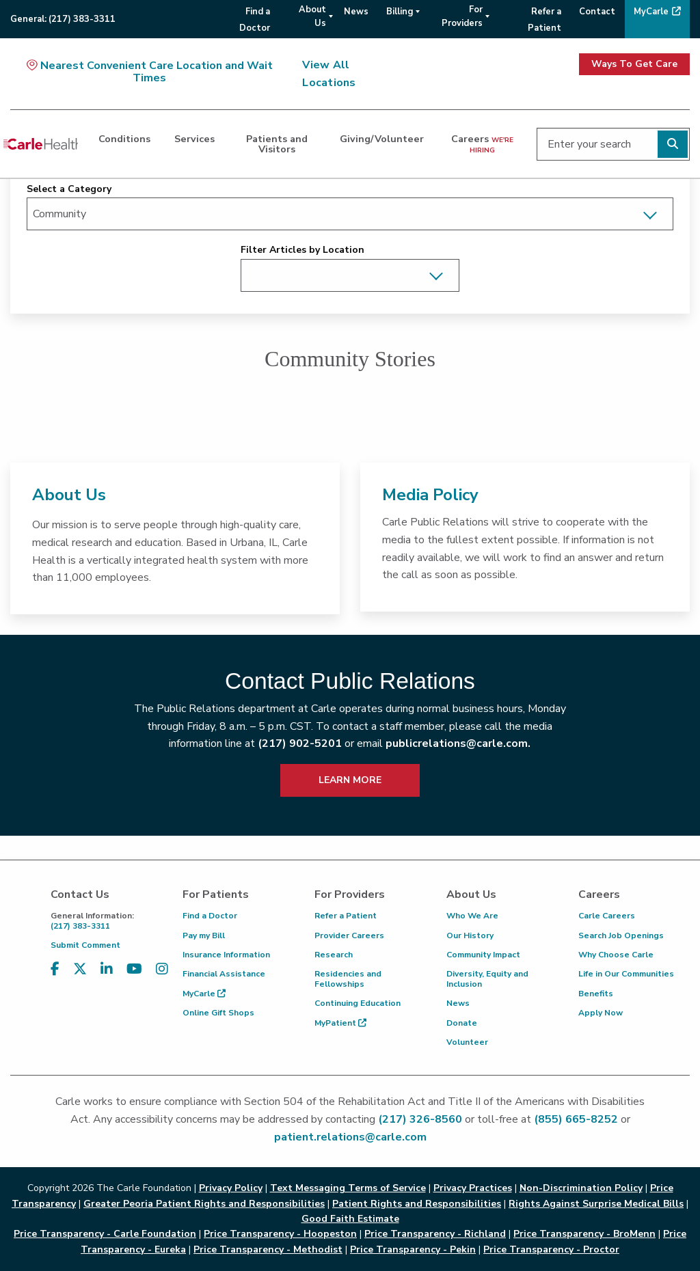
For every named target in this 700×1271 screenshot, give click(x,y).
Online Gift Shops (218, 1012)
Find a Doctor (210, 915)
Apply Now (600, 1012)
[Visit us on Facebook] (55, 969)
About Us (69, 495)
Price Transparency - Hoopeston (280, 1233)
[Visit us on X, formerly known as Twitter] (80, 969)
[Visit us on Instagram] (162, 969)
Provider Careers (349, 935)
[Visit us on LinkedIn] (106, 969)
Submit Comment (85, 945)
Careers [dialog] (482, 143)
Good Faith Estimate (350, 1218)
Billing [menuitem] (399, 11)
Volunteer (467, 1042)
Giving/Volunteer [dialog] (382, 139)
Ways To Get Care (634, 63)
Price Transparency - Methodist (267, 1249)
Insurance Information (226, 954)
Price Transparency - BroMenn (584, 1233)
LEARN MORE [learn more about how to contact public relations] (350, 780)
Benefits (595, 993)
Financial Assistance (224, 973)
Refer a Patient (345, 915)
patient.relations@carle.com (350, 1137)
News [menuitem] (356, 11)
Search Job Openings (621, 935)
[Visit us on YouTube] (134, 969)
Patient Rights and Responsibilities (416, 1203)
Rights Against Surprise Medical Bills (596, 1203)
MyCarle (204, 993)
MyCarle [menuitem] (651, 11)
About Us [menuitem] (312, 16)
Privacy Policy (230, 1187)
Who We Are (472, 915)
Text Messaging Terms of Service (348, 1187)
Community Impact (483, 954)
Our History (470, 935)
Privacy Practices (472, 1187)
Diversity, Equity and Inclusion (487, 978)
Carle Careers (606, 915)
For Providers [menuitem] (462, 16)
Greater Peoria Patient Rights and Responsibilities (204, 1203)
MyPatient (340, 1022)
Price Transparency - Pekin (413, 1249)
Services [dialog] (194, 139)
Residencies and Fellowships (347, 978)
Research (333, 954)
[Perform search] (673, 144)
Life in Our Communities (626, 973)
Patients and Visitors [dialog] (277, 143)
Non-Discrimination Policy (581, 1187)
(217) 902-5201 (300, 743)
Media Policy (430, 495)
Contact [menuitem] (597, 11)
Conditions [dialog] (124, 139)
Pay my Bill (204, 935)
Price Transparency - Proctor (551, 1249)
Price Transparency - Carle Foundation (105, 1233)
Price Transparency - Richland (435, 1233)
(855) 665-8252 (576, 1119)
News (458, 1003)
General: (63, 19)
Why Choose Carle (616, 954)
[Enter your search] (613, 144)
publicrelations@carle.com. (458, 743)
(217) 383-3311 (106, 921)
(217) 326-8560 (420, 1119)
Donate (461, 1022)
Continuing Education (357, 1003)
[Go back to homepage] (40, 144)
